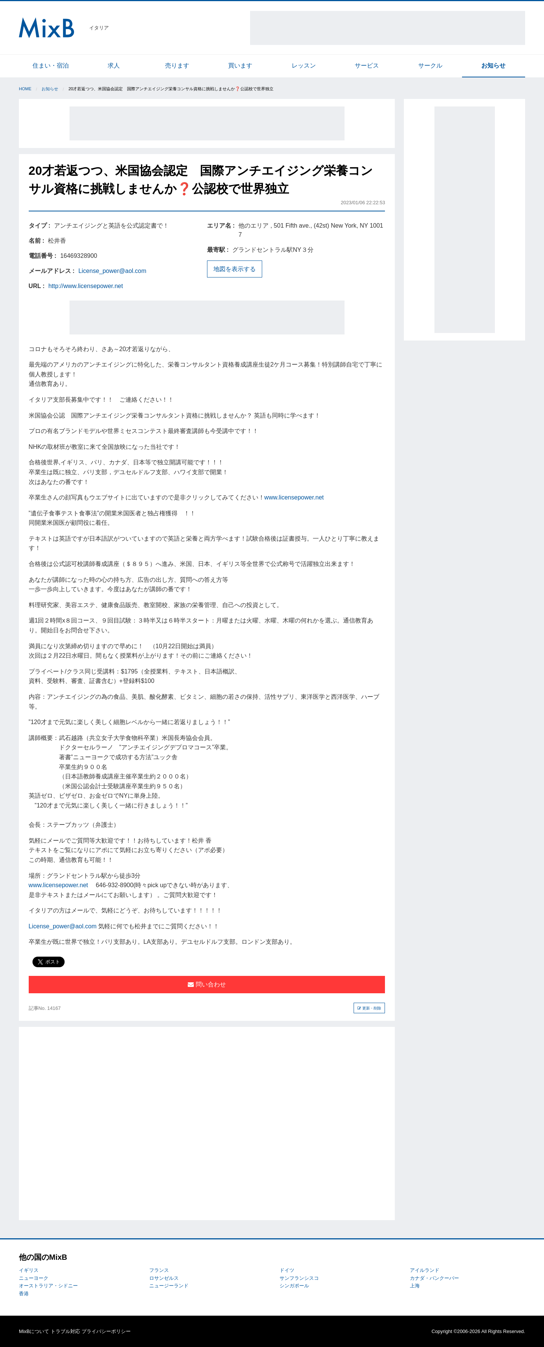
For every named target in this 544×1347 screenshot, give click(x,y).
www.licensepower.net (294, 497)
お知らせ (493, 65)
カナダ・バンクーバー (434, 1278)
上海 (415, 1285)
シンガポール (294, 1285)
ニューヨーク (33, 1278)
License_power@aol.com (112, 271)
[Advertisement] (387, 28)
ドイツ (287, 1270)
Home (25, 88)
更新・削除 (369, 1008)
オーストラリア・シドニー (48, 1285)
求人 (114, 65)
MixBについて (34, 1331)
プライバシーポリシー (106, 1331)
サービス (367, 65)
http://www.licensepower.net (85, 286)
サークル (430, 65)
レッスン (304, 65)
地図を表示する (234, 269)
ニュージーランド (169, 1285)
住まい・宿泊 (50, 65)
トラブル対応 (65, 1331)
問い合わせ (207, 984)
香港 (24, 1293)
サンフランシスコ (299, 1278)
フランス (159, 1270)
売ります (177, 65)
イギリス (29, 1270)
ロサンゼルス (164, 1278)
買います (240, 65)
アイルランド (424, 1270)
